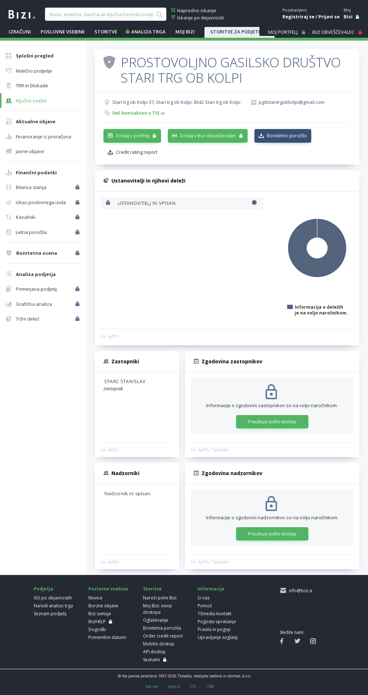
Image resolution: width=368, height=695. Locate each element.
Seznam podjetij (50, 614)
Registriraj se (298, 16)
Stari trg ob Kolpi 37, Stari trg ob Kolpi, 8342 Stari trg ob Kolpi (176, 102)
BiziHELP (97, 621)
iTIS (193, 686)
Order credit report (163, 636)
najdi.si (174, 686)
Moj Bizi (185, 31)
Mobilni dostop (158, 644)
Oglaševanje (155, 620)
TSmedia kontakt (214, 614)
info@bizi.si (299, 591)
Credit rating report (136, 152)
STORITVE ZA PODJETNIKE (239, 31)
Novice (95, 598)
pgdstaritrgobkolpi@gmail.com (292, 102)
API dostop (154, 652)
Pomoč (205, 606)
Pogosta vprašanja (217, 621)
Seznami (151, 660)
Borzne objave (103, 606)
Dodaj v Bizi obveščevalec (208, 135)
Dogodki (97, 629)
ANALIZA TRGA (148, 31)
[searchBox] (105, 14)
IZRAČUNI (20, 31)
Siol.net (151, 686)
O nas (204, 598)
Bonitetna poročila (162, 628)
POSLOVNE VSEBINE (63, 31)
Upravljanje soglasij (218, 637)
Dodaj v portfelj (133, 135)
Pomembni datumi (107, 637)
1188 (210, 686)
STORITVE (106, 31)
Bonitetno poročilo (287, 135)
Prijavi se (329, 16)
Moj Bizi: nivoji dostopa (157, 609)
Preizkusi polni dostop (272, 421)
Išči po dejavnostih (53, 598)
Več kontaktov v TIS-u (138, 113)
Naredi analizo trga (53, 606)
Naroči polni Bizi (159, 598)
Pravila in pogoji (214, 629)
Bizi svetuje (99, 614)
